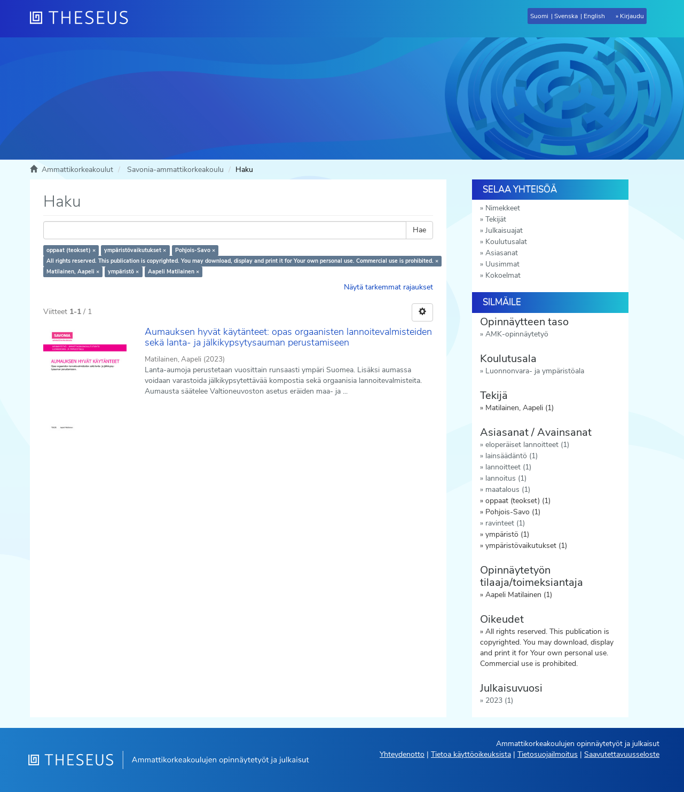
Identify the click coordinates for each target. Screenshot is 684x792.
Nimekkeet (502, 208)
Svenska (566, 16)
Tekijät (495, 219)
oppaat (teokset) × (71, 250)
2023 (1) (499, 700)
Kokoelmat (503, 275)
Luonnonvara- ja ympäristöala (534, 371)
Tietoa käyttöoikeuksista (471, 754)
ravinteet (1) (505, 523)
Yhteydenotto (402, 754)
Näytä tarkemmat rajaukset (388, 287)
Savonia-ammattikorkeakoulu (175, 169)
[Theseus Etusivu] (83, 18)
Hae (419, 230)
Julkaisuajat (504, 230)
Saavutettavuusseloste (621, 754)
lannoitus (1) (505, 478)
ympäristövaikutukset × (135, 250)
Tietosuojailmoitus (547, 754)
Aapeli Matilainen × (173, 272)
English (594, 16)
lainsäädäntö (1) (511, 456)
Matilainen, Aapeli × (72, 272)
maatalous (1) (507, 489)
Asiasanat (501, 253)
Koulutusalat (506, 242)
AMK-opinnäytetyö (516, 334)
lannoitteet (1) (508, 467)
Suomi (539, 16)
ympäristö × (123, 272)
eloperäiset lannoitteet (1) (527, 445)
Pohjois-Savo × (195, 250)
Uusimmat (502, 264)
